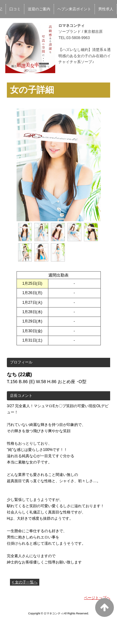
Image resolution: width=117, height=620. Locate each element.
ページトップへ (97, 598)
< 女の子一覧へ (24, 582)
